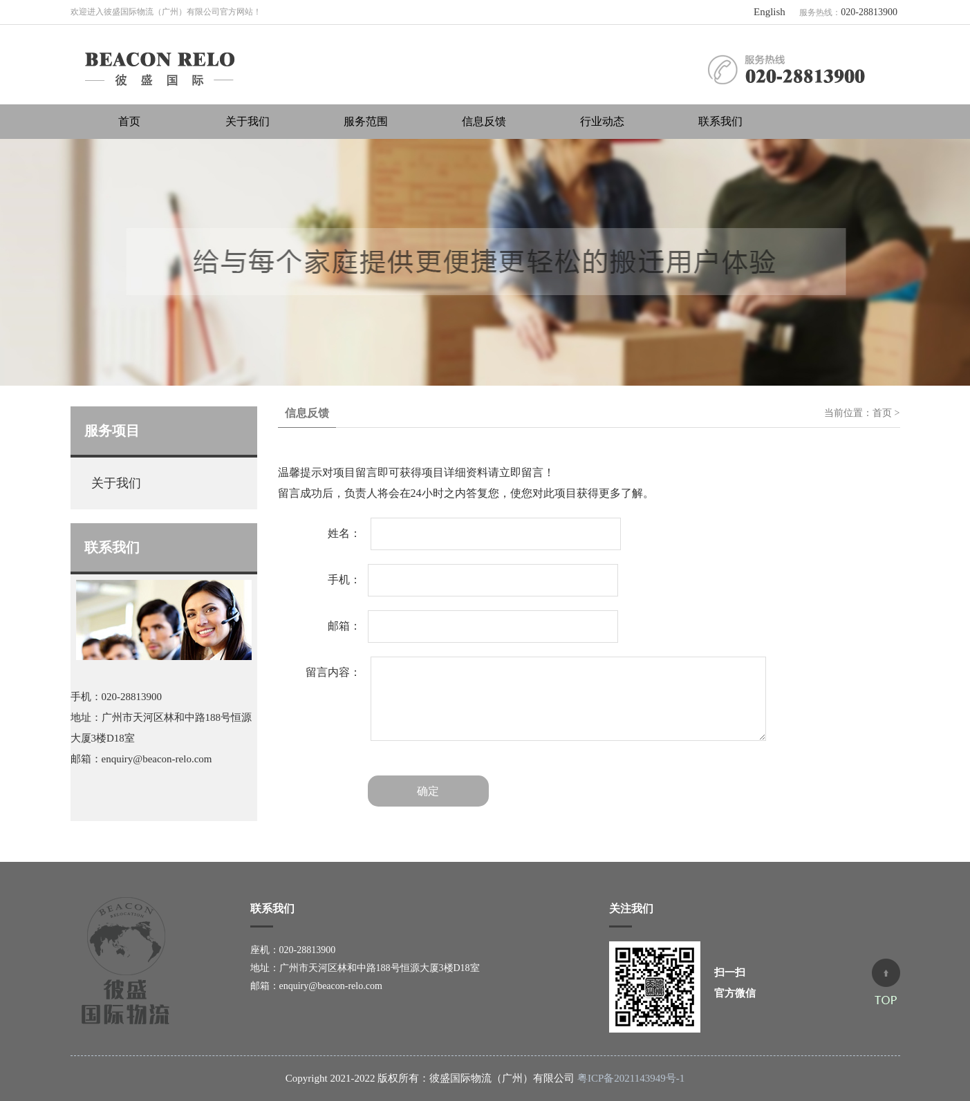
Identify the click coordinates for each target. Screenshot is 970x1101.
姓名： (344, 533)
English (769, 11)
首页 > (886, 413)
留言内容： (333, 672)
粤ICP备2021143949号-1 (630, 1078)
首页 (129, 121)
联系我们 (720, 121)
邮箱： (344, 626)
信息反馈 (484, 121)
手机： (344, 579)
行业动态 (602, 121)
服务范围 (366, 121)
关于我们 (247, 121)
